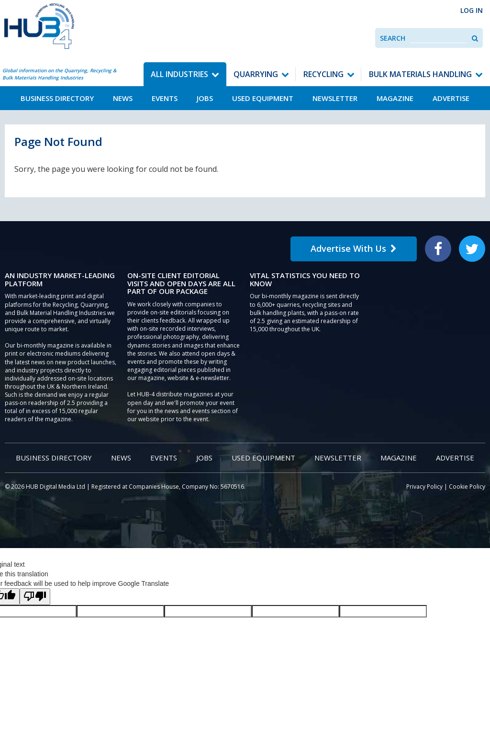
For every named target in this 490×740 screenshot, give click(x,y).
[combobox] (438, 38)
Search (392, 38)
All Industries (179, 74)
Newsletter (334, 98)
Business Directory (57, 98)
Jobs (205, 98)
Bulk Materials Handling (420, 74)
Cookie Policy (467, 486)
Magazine (395, 98)
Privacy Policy (424, 486)
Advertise (451, 98)
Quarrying (256, 74)
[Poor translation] (35, 596)
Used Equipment (262, 98)
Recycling (323, 74)
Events (165, 98)
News (123, 98)
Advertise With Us (354, 248)
